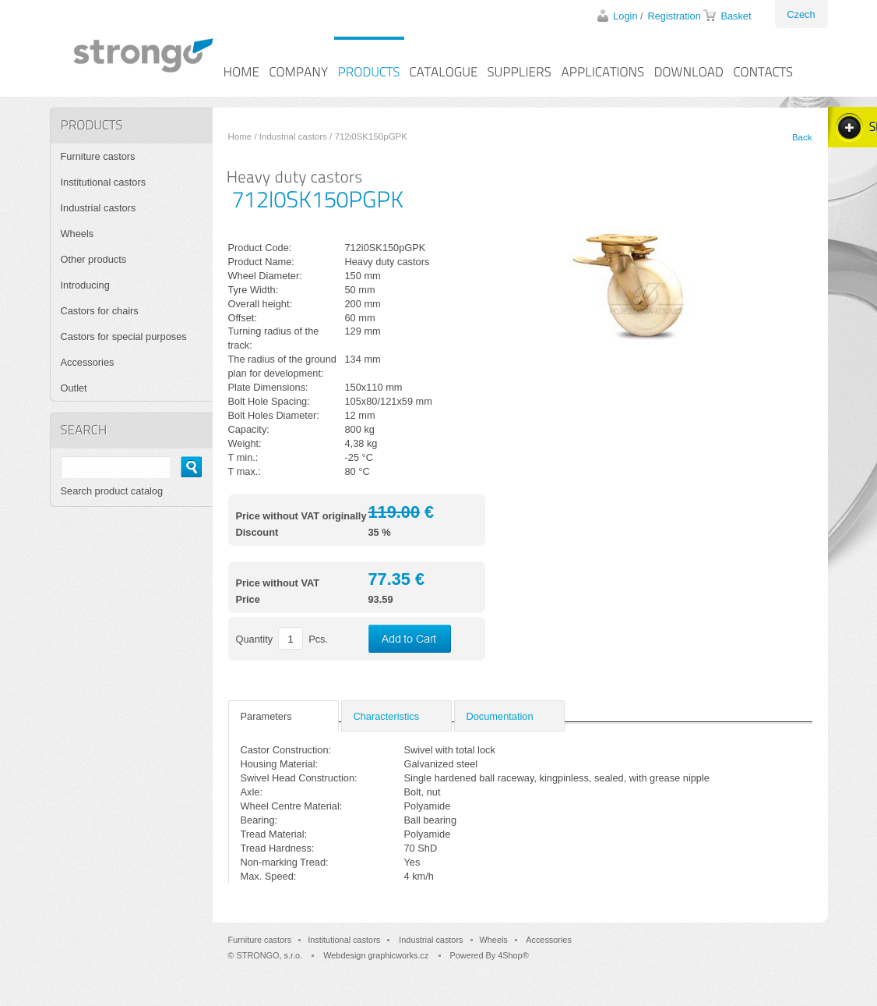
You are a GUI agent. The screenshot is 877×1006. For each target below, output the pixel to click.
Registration (674, 16)
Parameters (266, 716)
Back (802, 137)
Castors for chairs (100, 311)
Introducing (85, 285)
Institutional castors (103, 182)
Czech (801, 14)
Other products (94, 259)
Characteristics (387, 716)
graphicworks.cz (398, 955)
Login (625, 16)
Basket (735, 16)
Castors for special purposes (124, 336)
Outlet (74, 388)
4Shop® (513, 955)
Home (240, 136)
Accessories (87, 362)
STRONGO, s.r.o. (270, 955)
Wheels (77, 233)
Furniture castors (98, 156)
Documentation (500, 716)
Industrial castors (293, 136)
